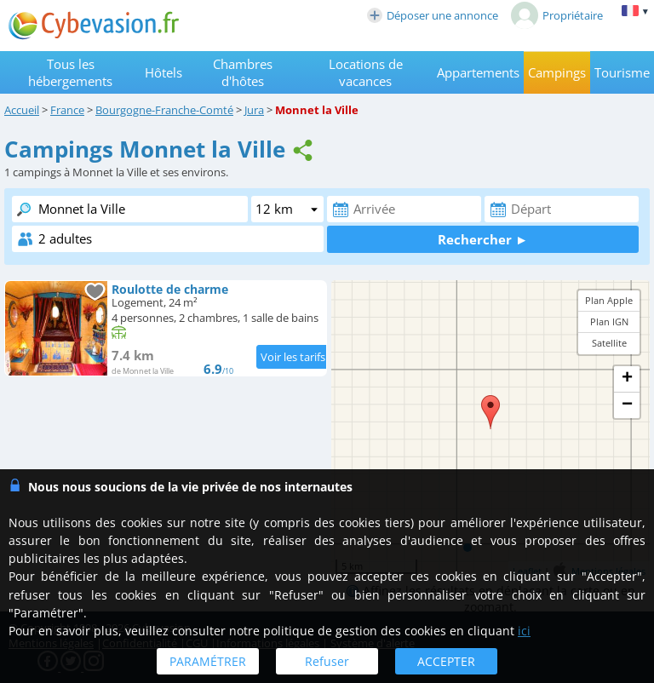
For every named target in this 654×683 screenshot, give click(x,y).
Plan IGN (609, 321)
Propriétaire (557, 15)
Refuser (327, 661)
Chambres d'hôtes (242, 72)
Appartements (478, 72)
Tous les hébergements (70, 72)
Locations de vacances (366, 72)
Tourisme (622, 72)
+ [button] (627, 379)
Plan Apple (609, 300)
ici (524, 631)
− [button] (627, 405)
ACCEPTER (446, 661)
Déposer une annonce (432, 15)
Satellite (609, 342)
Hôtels (163, 72)
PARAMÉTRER (207, 661)
